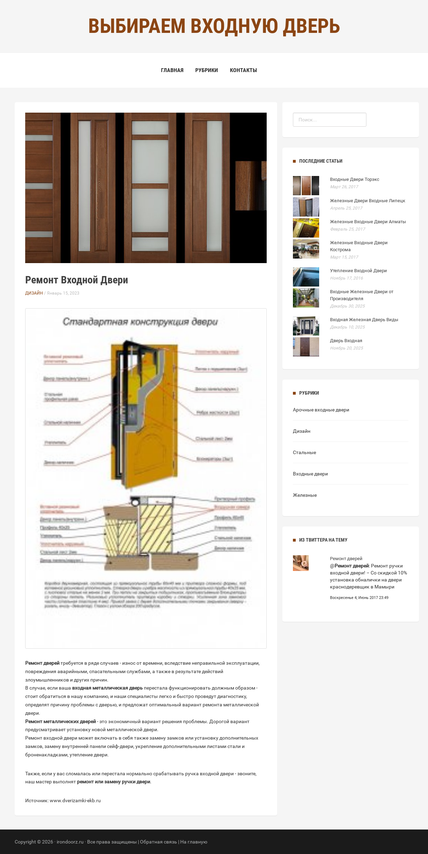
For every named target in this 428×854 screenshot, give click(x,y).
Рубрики (206, 70)
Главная (172, 70)
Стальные (304, 452)
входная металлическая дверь (107, 688)
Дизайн (34, 293)
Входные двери (310, 474)
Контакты (243, 70)
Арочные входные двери (321, 409)
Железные (305, 495)
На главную (193, 842)
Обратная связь (158, 842)
